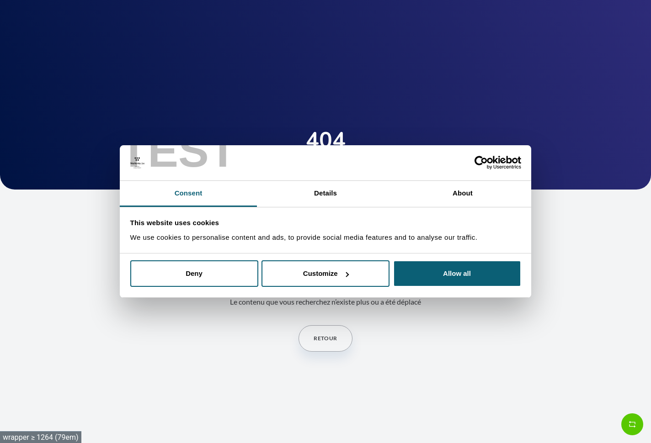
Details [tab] (325, 193)
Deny (194, 273)
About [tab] (463, 193)
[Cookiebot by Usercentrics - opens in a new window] (481, 163)
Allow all (457, 273)
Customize (326, 273)
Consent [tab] (189, 193)
